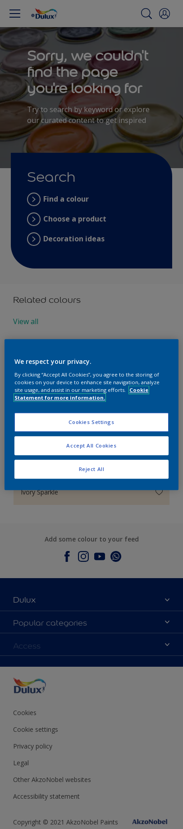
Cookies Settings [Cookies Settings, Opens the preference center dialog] (91, 422)
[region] (91, 414)
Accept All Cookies (91, 445)
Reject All (92, 469)
